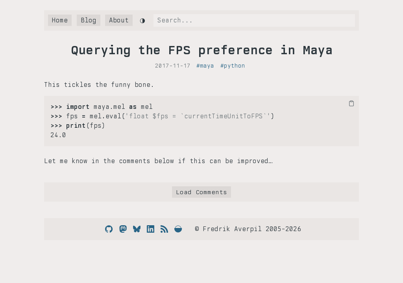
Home (60, 20)
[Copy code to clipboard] (351, 103)
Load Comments (201, 192)
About (119, 20)
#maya (205, 65)
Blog (88, 20)
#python (232, 65)
